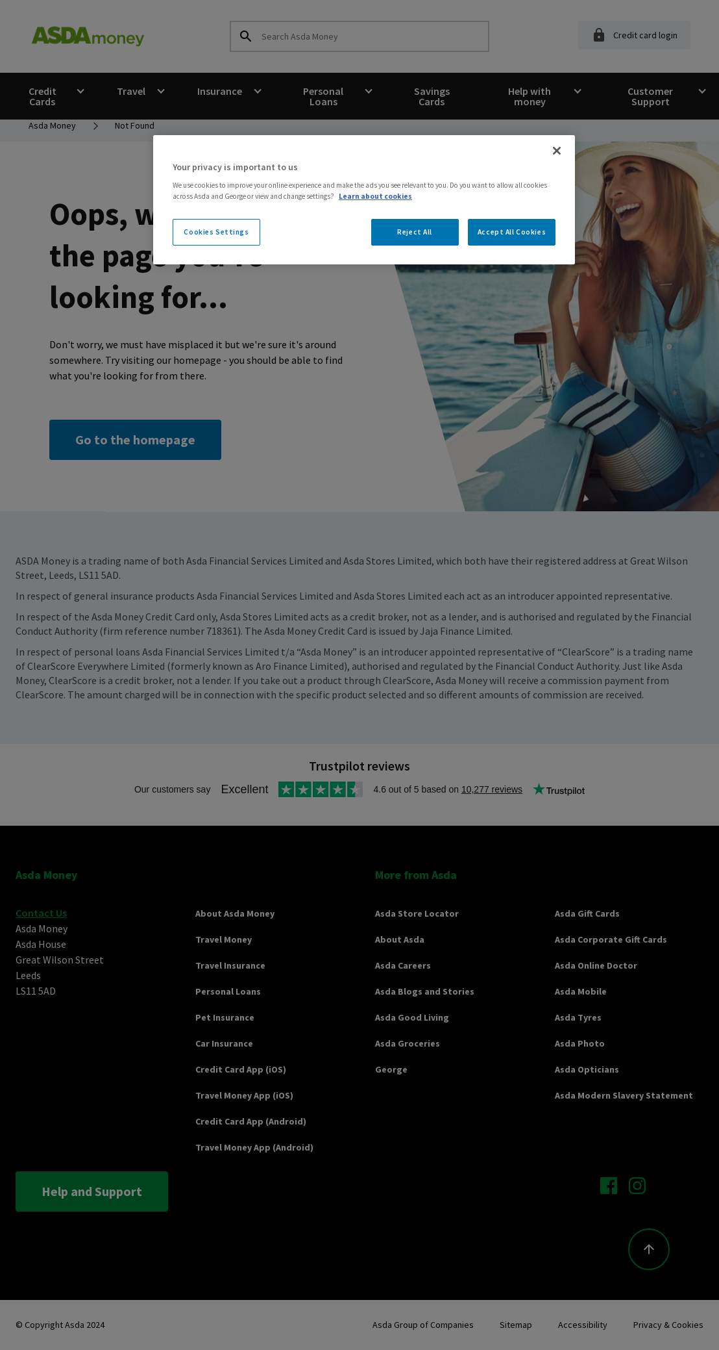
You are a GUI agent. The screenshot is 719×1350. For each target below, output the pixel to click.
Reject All (414, 231)
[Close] (556, 150)
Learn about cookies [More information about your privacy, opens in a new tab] (375, 196)
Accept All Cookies (512, 231)
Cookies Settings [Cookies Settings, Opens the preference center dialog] (216, 231)
